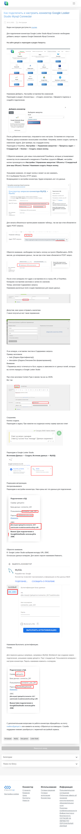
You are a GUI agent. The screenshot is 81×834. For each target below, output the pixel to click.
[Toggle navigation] (74, 3)
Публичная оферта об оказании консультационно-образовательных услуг (68, 800)
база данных (24, 738)
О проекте (26, 790)
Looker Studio (34, 738)
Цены (25, 795)
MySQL (16, 738)
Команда (26, 793)
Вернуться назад (40, 748)
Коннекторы (46, 798)
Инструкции (21, 22)
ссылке (34, 27)
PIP (14, 790)
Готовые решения (48, 790)
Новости (26, 800)
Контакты (26, 798)
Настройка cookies (11, 794)
